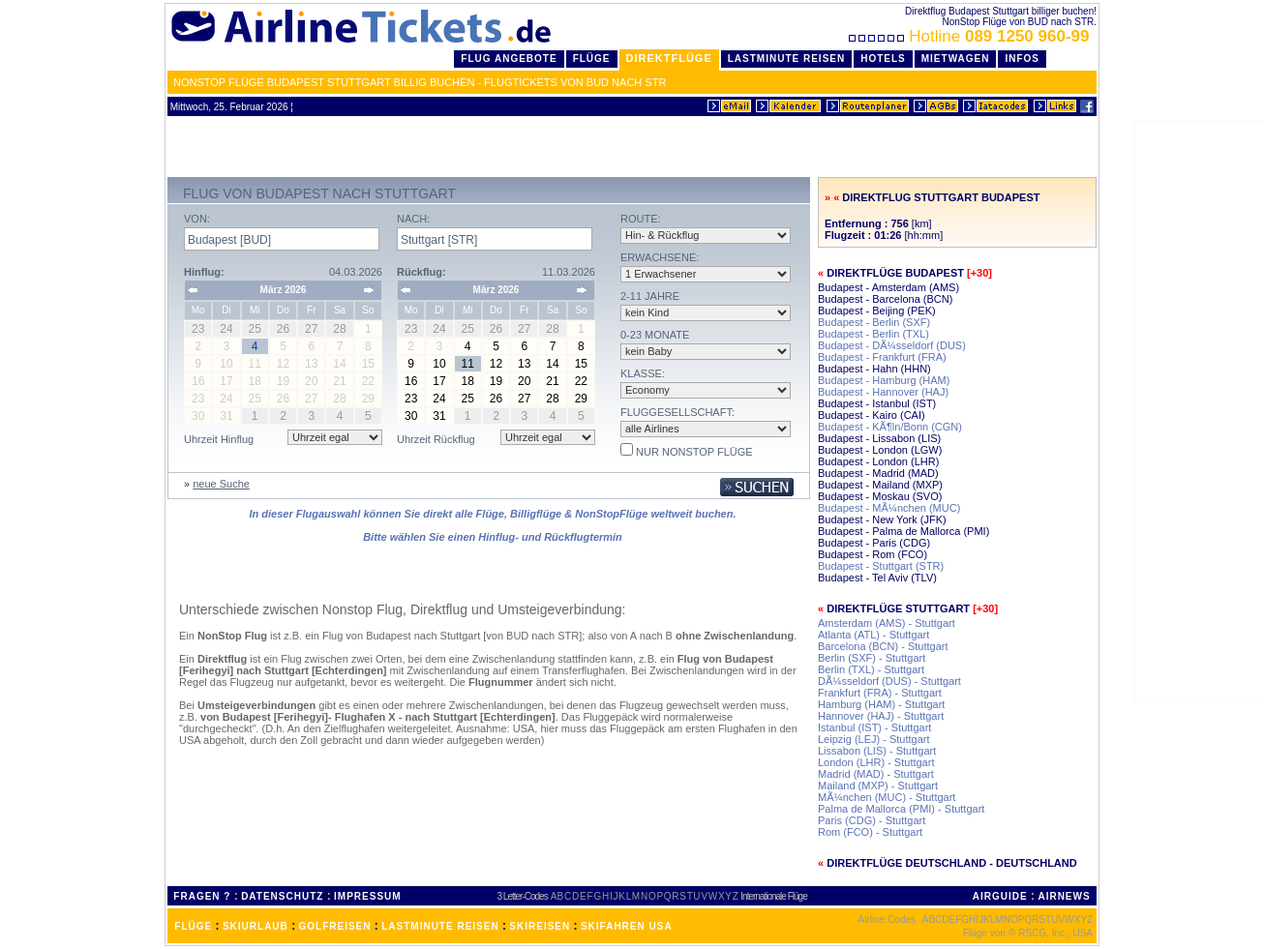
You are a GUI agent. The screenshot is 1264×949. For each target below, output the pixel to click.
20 (524, 381)
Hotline (971, 36)
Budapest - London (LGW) (880, 450)
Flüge (592, 58)
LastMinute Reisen (786, 58)
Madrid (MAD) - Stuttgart (876, 774)
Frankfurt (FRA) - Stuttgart (880, 692)
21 (552, 381)
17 (439, 381)
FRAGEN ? (201, 896)
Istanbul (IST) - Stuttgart (874, 727)
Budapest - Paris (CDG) (874, 543)
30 (411, 416)
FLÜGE (193, 926)
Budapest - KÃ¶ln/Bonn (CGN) (890, 426)
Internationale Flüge (773, 896)
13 (524, 364)
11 (468, 364)
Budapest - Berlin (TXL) (873, 334)
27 (524, 398)
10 (439, 364)
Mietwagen (955, 58)
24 (439, 398)
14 (552, 364)
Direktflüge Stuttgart (898, 608)
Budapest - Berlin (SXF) (874, 322)
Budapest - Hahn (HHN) (874, 368)
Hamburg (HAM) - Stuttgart (881, 704)
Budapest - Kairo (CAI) (871, 415)
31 (439, 416)
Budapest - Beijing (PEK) (877, 310)
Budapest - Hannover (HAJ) (883, 392)
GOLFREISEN (335, 926)
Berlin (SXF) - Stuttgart (871, 658)
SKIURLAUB (255, 926)
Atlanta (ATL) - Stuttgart (873, 634)
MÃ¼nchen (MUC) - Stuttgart (886, 797)
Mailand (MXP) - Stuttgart (878, 785)
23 (411, 398)
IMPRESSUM (368, 896)
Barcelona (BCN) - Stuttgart (883, 646)
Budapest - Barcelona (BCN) (885, 299)
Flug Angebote (509, 58)
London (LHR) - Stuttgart (876, 762)
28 (552, 398)
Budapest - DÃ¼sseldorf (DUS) (892, 345)
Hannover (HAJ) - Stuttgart (881, 716)
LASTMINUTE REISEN (439, 926)
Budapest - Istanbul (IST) (877, 403)
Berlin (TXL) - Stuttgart (871, 669)
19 (496, 381)
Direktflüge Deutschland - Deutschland (952, 863)
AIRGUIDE (1000, 896)
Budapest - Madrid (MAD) (878, 473)
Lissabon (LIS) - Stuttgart (877, 750)
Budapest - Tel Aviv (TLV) (877, 577)
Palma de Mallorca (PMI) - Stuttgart (901, 809)
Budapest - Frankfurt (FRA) (882, 357)
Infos (1022, 58)
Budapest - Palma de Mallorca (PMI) (903, 531)
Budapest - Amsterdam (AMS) (888, 287)
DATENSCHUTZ (282, 896)
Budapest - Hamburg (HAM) (883, 380)
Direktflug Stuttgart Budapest (940, 197)
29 (581, 398)
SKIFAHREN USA (627, 926)
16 (411, 381)
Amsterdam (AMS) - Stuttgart (886, 623)
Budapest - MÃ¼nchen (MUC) (889, 508)
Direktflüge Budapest (895, 273)
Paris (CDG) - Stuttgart (871, 820)
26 (496, 398)
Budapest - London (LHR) (878, 461)
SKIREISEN (539, 926)
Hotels (883, 58)
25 (468, 398)
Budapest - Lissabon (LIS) (879, 438)
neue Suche (221, 483)
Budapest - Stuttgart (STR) (881, 566)
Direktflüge (669, 58)
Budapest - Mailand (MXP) (880, 484)
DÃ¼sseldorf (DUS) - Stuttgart (889, 681)
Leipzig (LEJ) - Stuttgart (874, 739)
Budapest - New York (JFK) (882, 519)
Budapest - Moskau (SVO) (880, 496)
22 (581, 381)
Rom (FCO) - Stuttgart (870, 832)
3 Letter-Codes (522, 896)
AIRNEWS (1064, 896)
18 (468, 381)
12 (496, 364)
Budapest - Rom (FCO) (872, 554)
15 (581, 364)
